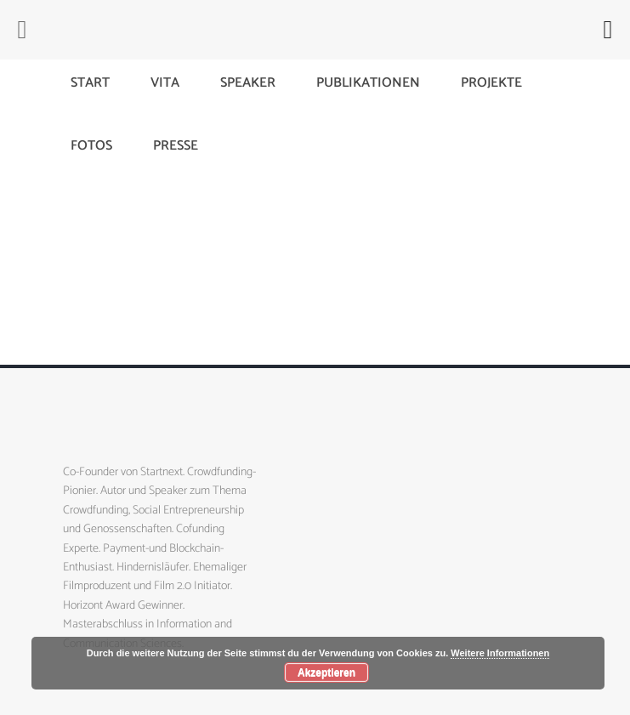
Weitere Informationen (500, 653)
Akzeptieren (326, 672)
